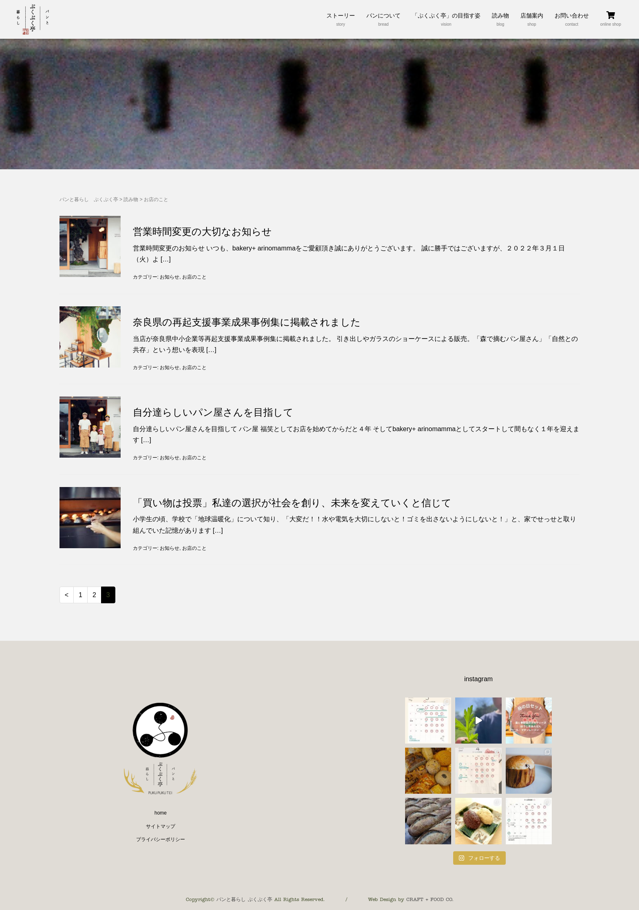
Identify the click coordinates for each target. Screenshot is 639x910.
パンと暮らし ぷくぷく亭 (88, 199)
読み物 (130, 199)
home (160, 813)
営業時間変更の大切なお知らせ (202, 231)
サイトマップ (160, 826)
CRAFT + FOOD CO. (430, 899)
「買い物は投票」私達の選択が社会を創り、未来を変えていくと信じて (292, 502)
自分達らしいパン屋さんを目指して (213, 412)
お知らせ (169, 277)
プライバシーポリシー (160, 839)
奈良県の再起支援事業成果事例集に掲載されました (247, 322)
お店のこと (194, 277)
